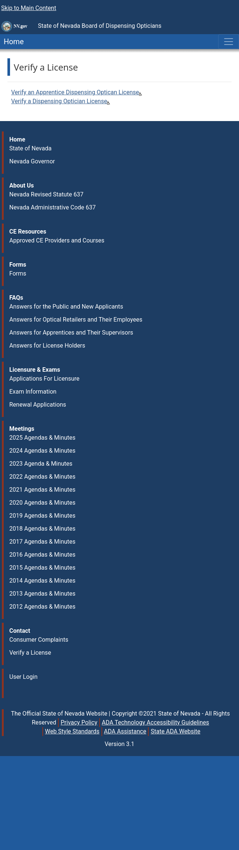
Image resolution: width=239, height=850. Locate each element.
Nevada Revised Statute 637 (46, 194)
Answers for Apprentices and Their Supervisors (71, 332)
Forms (17, 273)
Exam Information (32, 391)
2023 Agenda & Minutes (40, 463)
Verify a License (30, 652)
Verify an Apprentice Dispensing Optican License (75, 92)
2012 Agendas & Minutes (42, 606)
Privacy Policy (79, 722)
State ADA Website (175, 731)
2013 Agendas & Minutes (42, 593)
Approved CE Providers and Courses (56, 240)
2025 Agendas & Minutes (42, 437)
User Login (23, 676)
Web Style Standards (72, 731)
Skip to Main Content (28, 8)
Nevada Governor (32, 161)
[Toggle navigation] (228, 41)
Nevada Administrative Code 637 (52, 207)
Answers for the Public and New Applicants (66, 306)
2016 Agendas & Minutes (42, 554)
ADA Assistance (125, 731)
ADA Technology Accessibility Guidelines (155, 722)
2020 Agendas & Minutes (42, 502)
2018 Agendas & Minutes (42, 528)
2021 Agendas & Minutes (42, 489)
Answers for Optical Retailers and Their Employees (75, 319)
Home (12, 41)
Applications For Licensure (44, 378)
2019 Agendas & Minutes (42, 515)
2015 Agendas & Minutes (42, 567)
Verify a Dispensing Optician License (59, 101)
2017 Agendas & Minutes (42, 541)
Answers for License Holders (47, 345)
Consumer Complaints (38, 639)
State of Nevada (30, 148)
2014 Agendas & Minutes (42, 580)
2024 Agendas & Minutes (42, 450)
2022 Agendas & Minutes (42, 476)
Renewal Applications (37, 404)
